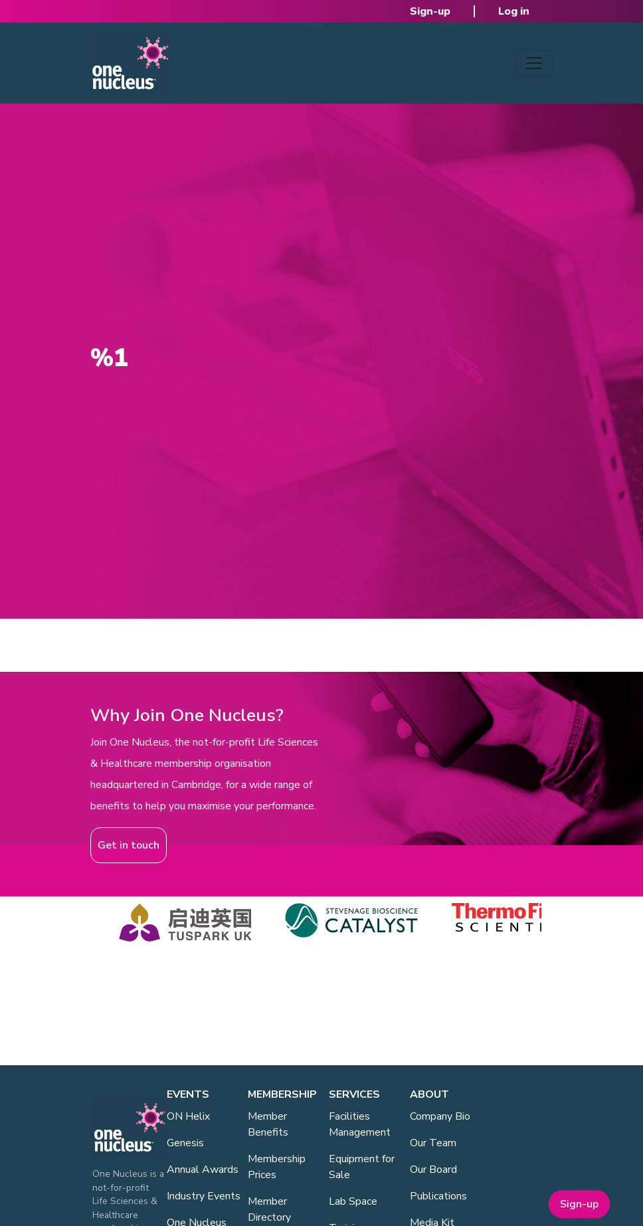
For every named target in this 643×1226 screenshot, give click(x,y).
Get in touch (128, 845)
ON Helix (188, 1116)
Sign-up (430, 11)
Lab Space (353, 1201)
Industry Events (203, 1196)
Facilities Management (360, 1124)
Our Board (433, 1169)
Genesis (185, 1143)
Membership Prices (277, 1167)
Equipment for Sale (362, 1167)
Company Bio (440, 1116)
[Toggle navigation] (534, 63)
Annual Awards (202, 1169)
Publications (438, 1196)
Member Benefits (268, 1124)
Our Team (433, 1143)
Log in (513, 11)
